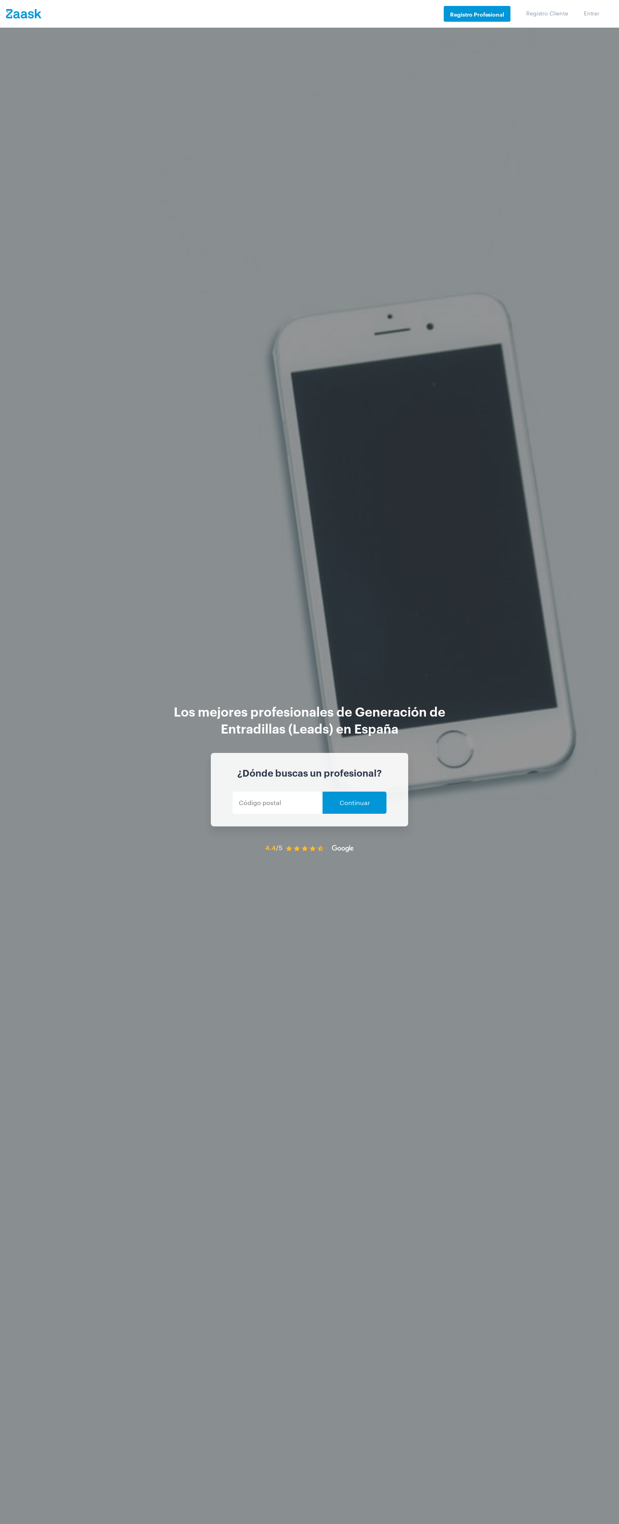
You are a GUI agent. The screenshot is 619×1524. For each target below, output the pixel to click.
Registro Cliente (547, 13)
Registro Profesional (477, 14)
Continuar (355, 802)
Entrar (591, 13)
